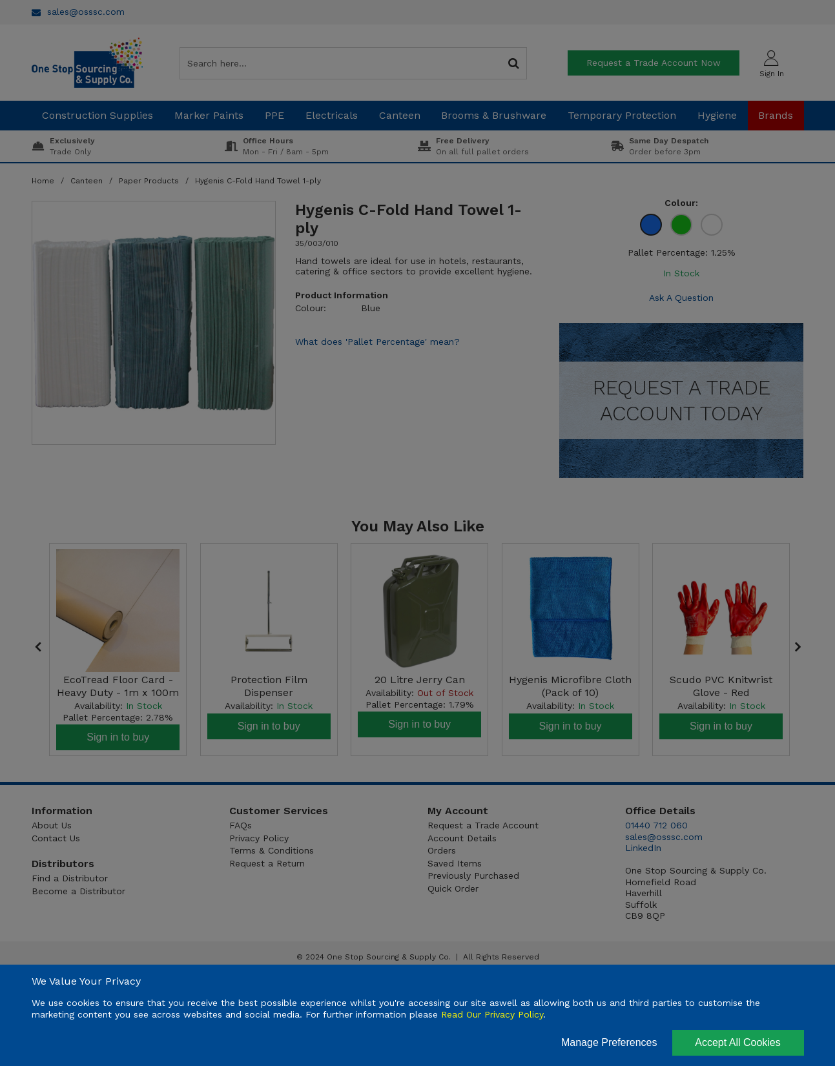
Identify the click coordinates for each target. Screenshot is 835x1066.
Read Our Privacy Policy (492, 1014)
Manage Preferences (609, 1042)
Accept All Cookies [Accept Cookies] (738, 1042)
